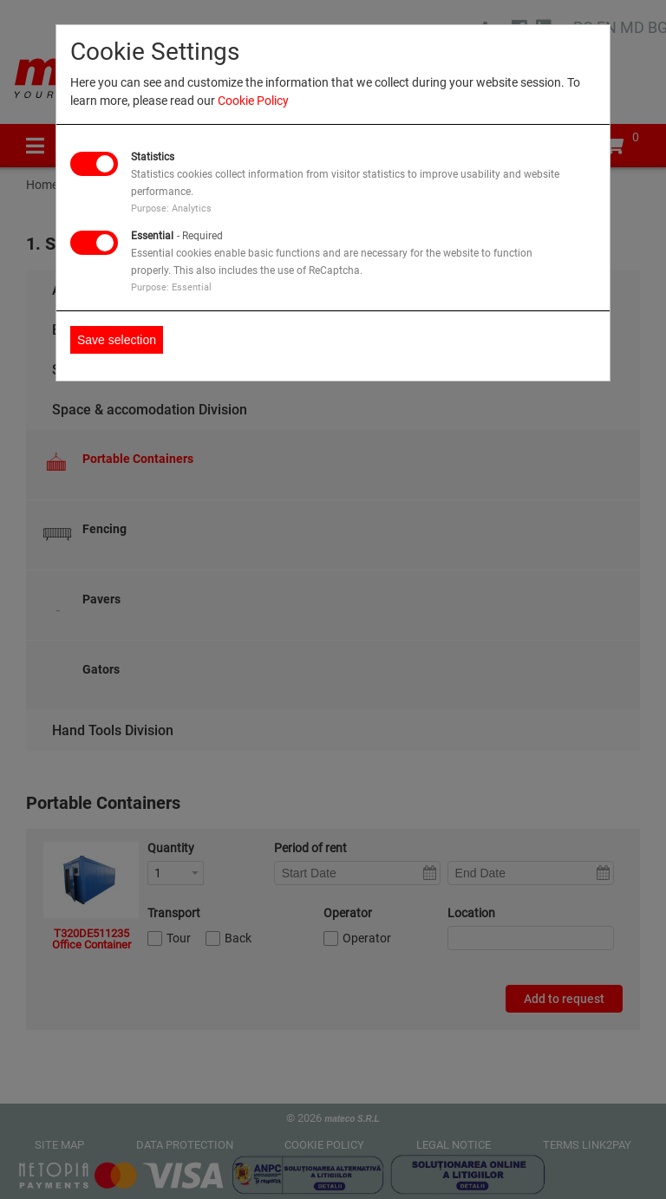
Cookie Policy (253, 101)
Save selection (116, 340)
